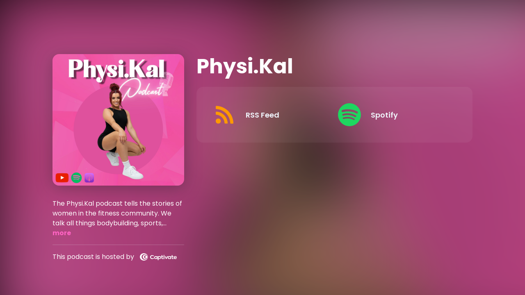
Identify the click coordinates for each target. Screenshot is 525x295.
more (61, 233)
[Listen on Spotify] (394, 114)
